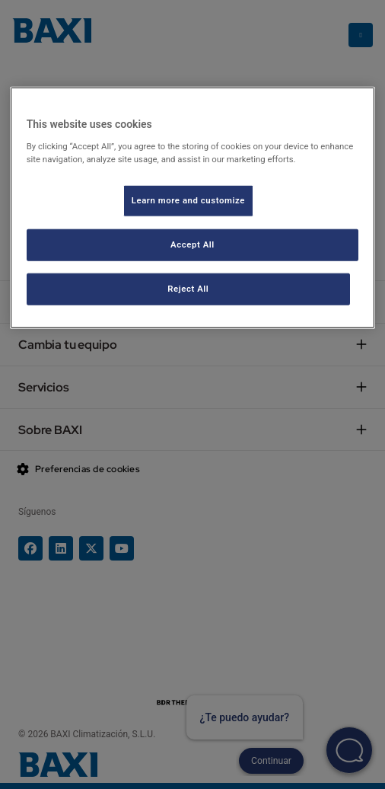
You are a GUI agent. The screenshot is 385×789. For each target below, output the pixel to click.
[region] (193, 207)
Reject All (187, 288)
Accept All (192, 244)
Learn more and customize (188, 200)
